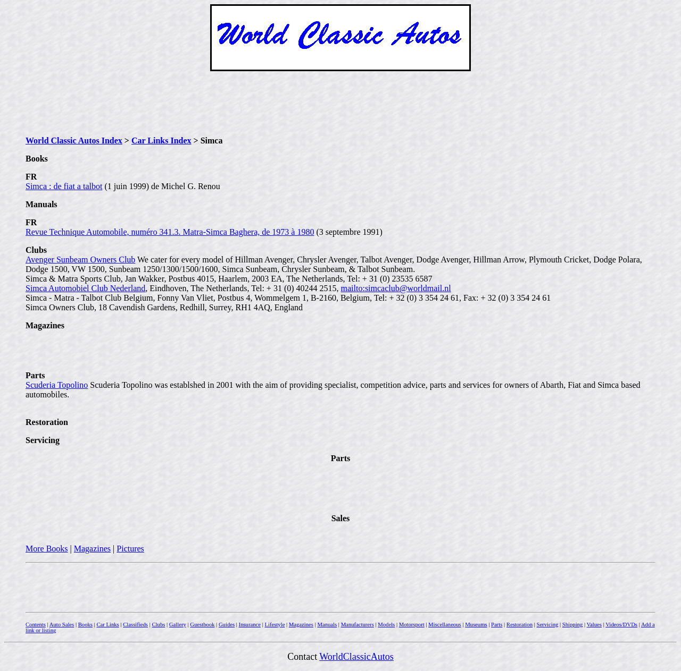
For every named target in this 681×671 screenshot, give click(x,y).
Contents (36, 624)
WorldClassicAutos (356, 656)
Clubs (158, 624)
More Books (47, 548)
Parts (496, 624)
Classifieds (135, 624)
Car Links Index (161, 140)
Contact (303, 656)
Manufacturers (357, 624)
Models (386, 624)
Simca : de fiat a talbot (64, 186)
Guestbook (202, 624)
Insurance (250, 624)
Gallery (177, 624)
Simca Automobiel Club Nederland (85, 288)
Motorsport (412, 624)
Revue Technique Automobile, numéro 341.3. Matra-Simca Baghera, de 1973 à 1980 (170, 231)
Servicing (547, 624)
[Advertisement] (340, 104)
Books (85, 624)
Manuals (327, 624)
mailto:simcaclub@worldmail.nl (396, 288)
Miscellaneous (444, 624)
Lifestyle (274, 624)
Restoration (519, 624)
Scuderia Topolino (57, 384)
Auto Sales (61, 624)
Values (594, 624)
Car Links (107, 624)
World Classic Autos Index (74, 140)
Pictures (130, 548)
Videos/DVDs (621, 624)
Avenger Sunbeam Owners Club (80, 259)
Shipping (572, 624)
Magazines (92, 548)
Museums (476, 624)
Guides (227, 624)
